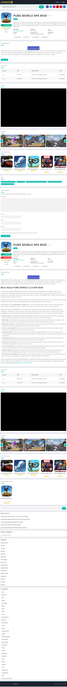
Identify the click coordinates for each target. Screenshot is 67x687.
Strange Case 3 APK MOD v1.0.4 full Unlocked (10, 525)
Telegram (44, 38)
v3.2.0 (3, 75)
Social (3, 659)
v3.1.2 (3, 379)
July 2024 (3, 579)
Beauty (3, 606)
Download (5, 25)
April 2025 (3, 554)
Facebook (17, 38)
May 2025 (3, 551)
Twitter (25, 38)
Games (57, 2)
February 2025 (4, 560)
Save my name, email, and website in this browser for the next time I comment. (19, 233)
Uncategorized (5, 673)
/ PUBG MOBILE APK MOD (26, 242)
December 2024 (4, 565)
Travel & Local (5, 670)
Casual (3, 614)
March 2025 (3, 557)
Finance (3, 626)
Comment (3, 197)
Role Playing (4, 653)
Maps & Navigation (6, 637)
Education (4, 620)
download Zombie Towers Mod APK (22, 363)
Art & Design (4, 603)
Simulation (4, 656)
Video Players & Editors (7, 679)
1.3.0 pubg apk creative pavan (8, 182)
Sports (3, 662)
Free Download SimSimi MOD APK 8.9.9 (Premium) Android (13, 528)
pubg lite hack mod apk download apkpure (36, 182)
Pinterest (35, 38)
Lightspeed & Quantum (18, 31)
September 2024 (4, 574)
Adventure (4, 595)
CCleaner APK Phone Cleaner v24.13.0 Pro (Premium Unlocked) (14, 517)
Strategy (3, 665)
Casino (3, 612)
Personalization (5, 642)
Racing (3, 651)
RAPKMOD (15, 684)
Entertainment (5, 623)
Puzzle (3, 648)
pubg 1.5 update (20, 182)
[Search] (22, 7)
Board (3, 609)
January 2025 (3, 562)
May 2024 (3, 585)
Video (3, 676)
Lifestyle (3, 634)
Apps (63, 2)
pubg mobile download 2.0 (7, 184)
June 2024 (3, 582)
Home (14, 13)
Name (2, 214)
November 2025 (4, 543)
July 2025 (3, 546)
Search (64, 508)
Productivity (4, 645)
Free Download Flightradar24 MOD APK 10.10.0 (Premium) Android (15, 519)
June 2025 (3, 548)
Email (2, 220)
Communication (5, 617)
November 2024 (4, 568)
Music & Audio (5, 640)
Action (18, 13)
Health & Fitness (5, 631)
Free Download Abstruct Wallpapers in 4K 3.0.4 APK (12, 522)
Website (2, 227)
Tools (3, 667)
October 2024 (4, 571)
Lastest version (6, 258)
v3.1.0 (3, 79)
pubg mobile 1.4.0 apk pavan (54, 182)
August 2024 (3, 576)
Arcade (3, 600)
